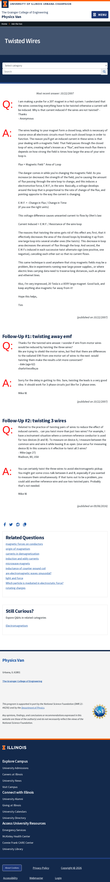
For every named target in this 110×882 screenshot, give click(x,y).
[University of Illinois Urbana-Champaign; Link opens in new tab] (36, 4)
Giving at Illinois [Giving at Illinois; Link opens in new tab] (11, 805)
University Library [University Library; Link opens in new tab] (12, 849)
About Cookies (12, 867)
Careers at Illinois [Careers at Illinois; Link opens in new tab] (12, 774)
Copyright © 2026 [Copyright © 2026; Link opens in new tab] (71, 868)
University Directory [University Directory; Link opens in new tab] (14, 818)
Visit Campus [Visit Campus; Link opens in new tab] (10, 787)
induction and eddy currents (22, 558)
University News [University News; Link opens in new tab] (12, 780)
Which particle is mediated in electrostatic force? (34, 583)
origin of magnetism (18, 549)
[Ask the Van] (17, 24)
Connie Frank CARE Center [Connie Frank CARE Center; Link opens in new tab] (17, 842)
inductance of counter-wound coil (26, 568)
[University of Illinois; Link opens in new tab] (14, 747)
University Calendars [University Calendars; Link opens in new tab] (14, 811)
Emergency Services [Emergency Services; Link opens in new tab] (14, 830)
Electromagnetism (17, 625)
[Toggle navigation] (99, 14)
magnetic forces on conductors (24, 544)
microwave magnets (18, 563)
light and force (14, 578)
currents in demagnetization (22, 553)
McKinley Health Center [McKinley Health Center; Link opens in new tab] (16, 836)
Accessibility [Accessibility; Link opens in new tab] (10, 878)
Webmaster (36, 878)
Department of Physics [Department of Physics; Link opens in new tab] (32, 707)
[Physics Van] (11, 16)
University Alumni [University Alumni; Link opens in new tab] (12, 799)
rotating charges (15, 588)
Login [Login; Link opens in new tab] (58, 878)
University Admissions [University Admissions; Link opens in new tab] (15, 768)
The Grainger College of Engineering (22, 681)
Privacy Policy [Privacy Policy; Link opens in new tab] (41, 868)
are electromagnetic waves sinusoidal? (28, 573)
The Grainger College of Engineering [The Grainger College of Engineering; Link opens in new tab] (25, 12)
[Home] (4, 24)
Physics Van (13, 660)
